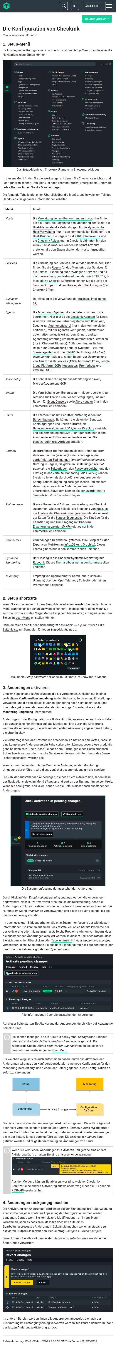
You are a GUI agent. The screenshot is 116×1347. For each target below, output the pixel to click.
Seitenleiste (10, 629)
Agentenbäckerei (59, 325)
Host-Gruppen (42, 236)
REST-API (18, 1190)
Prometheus (87, 365)
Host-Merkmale (43, 227)
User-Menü (23, 617)
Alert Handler (84, 401)
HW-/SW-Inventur (88, 236)
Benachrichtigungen (79, 397)
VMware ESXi (41, 370)
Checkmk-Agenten (82, 317)
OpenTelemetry (61, 576)
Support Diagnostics (69, 517)
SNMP (70, 352)
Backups (102, 509)
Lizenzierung (41, 522)
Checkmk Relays (49, 240)
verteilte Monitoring (66, 473)
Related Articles (95, 19)
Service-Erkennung (50, 272)
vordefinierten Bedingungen (51, 459)
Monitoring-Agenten (51, 312)
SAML (68, 433)
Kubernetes (70, 365)
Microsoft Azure (88, 361)
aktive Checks (49, 281)
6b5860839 (89, 1341)
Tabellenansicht (61, 940)
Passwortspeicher (87, 468)
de (74, 5)
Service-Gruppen (44, 285)
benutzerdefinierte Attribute (51, 442)
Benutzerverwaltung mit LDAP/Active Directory (63, 428)
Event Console (56, 401)
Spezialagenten (43, 352)
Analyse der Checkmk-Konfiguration (62, 513)
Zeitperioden (59, 468)
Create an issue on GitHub (18, 35)
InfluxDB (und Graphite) (79, 544)
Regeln (61, 223)
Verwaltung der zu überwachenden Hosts (65, 218)
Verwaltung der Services (54, 263)
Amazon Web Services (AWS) (57, 361)
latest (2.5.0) (91, 5)
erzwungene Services (83, 272)
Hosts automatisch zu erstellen (87, 339)
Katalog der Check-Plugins (84, 285)
